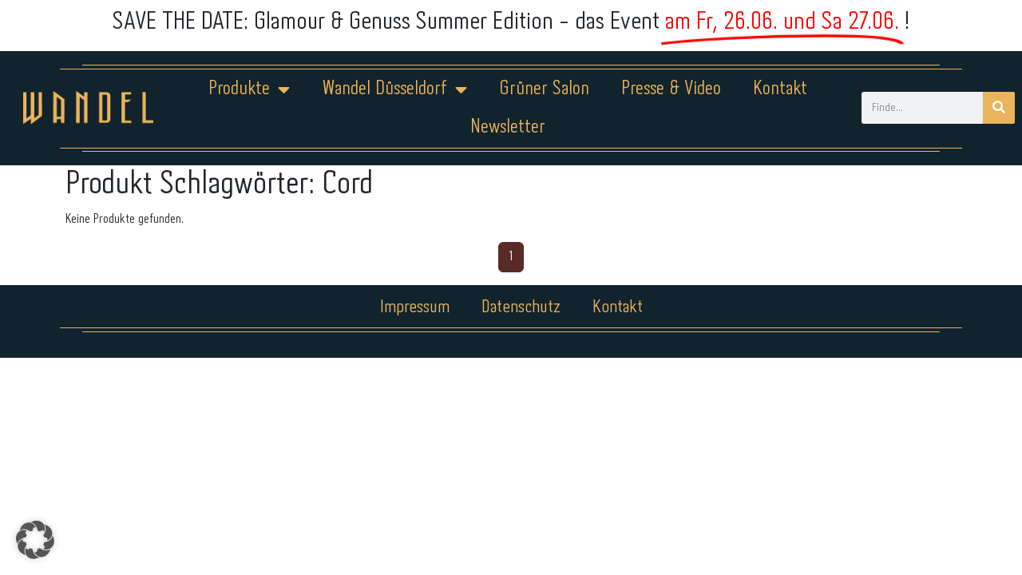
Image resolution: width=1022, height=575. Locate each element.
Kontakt (780, 89)
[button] (35, 540)
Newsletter (507, 127)
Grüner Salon (544, 89)
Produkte (249, 89)
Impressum (415, 307)
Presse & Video (671, 89)
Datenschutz (521, 307)
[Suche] (999, 108)
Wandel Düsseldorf (394, 89)
